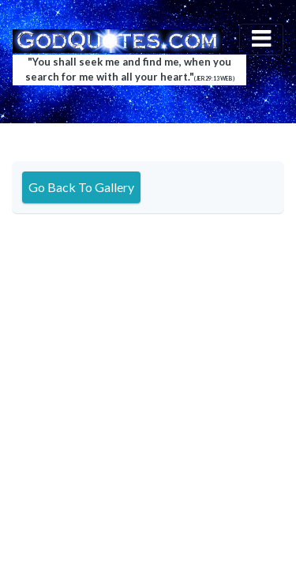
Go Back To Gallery (81, 186)
